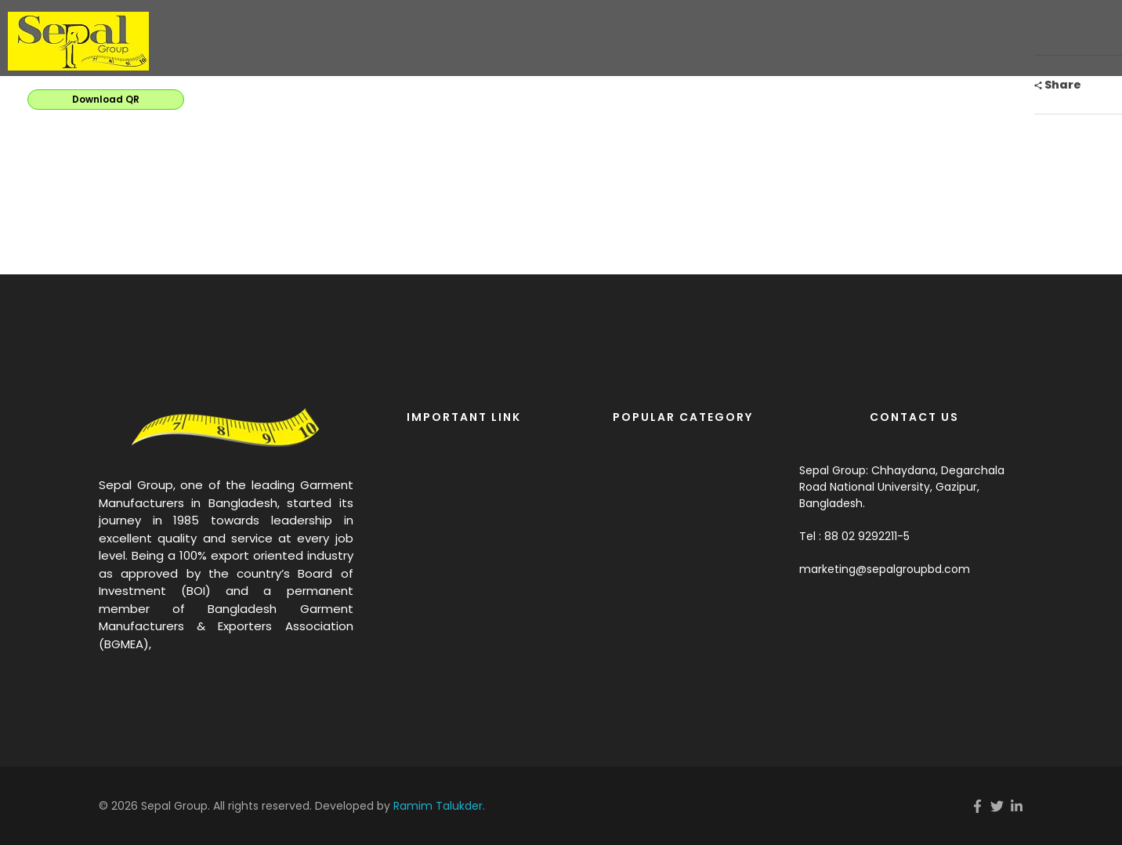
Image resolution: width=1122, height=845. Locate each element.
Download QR (105, 99)
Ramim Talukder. (439, 806)
